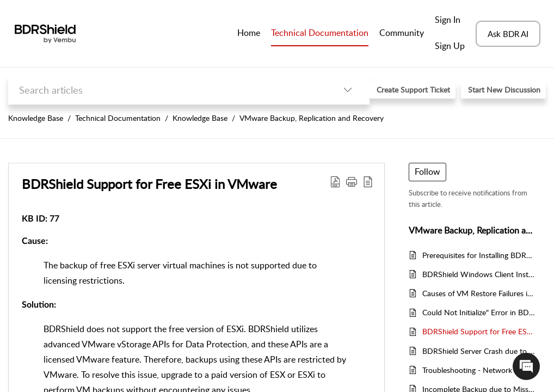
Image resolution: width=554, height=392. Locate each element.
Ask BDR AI (508, 33)
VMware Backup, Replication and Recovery (311, 118)
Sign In (447, 20)
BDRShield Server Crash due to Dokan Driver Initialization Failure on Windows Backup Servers (478, 351)
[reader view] (367, 181)
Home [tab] (248, 33)
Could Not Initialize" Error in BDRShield (478, 312)
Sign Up (450, 46)
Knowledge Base (35, 118)
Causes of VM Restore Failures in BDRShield (478, 293)
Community (401, 33)
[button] (351, 181)
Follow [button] (427, 171)
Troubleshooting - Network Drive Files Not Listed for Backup (478, 370)
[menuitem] (449, 21)
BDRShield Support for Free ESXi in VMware (149, 184)
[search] (167, 90)
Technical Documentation (118, 118)
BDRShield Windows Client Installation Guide (478, 274)
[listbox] (348, 90)
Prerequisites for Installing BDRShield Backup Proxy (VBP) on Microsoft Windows (478, 255)
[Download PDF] (335, 181)
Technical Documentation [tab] (319, 33)
